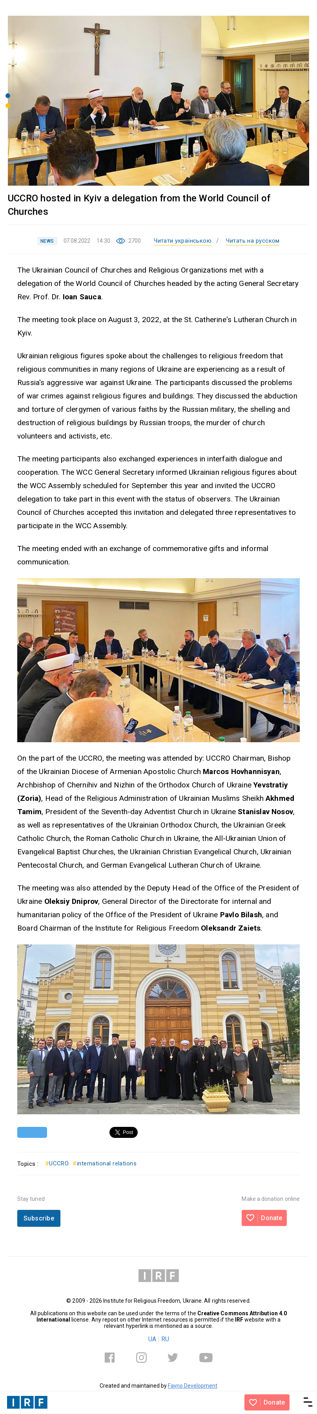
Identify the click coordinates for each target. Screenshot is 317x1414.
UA (152, 1339)
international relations (105, 1163)
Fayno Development (192, 1386)
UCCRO (57, 1163)
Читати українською (182, 240)
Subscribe (39, 1218)
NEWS (47, 241)
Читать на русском (253, 240)
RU (165, 1339)
